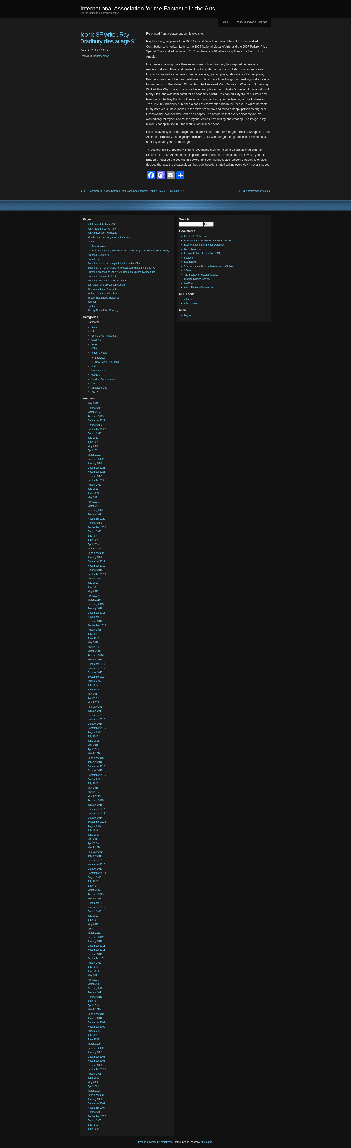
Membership (98, 370)
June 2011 (93, 971)
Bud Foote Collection (195, 236)
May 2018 (93, 642)
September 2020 (97, 527)
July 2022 (93, 437)
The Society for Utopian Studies (201, 274)
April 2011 (93, 979)
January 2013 (95, 898)
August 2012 (94, 911)
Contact (92, 306)
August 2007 (94, 1120)
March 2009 (94, 1043)
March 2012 (94, 932)
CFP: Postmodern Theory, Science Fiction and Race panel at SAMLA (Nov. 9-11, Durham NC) (133, 191)
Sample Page (95, 259)
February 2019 (96, 604)
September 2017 (97, 676)
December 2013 (96, 860)
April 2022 (93, 450)
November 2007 (96, 1108)
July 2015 (93, 783)
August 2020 (94, 531)
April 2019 (93, 595)
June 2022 (93, 442)
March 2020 (94, 548)
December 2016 (96, 715)
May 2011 (93, 975)
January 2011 (95, 992)
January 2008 (95, 1099)
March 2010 (94, 1009)
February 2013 (96, 894)
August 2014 (94, 826)
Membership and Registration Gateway (109, 237)
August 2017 (94, 681)
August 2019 (94, 578)
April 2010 (93, 1005)
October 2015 (95, 770)
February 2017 (96, 706)
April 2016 (93, 749)
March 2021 (94, 506)
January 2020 (95, 557)
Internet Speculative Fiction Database (204, 244)
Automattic (206, 1142)
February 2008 (96, 1095)
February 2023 (96, 416)
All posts (188, 299)
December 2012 (96, 903)
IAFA (94, 344)
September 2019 (97, 574)
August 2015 (94, 779)
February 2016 (96, 758)
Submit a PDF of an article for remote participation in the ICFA (121, 267)
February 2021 (96, 510)
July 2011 (93, 967)
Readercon (190, 261)
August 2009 (94, 1031)
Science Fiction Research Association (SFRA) (209, 266)
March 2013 (94, 890)
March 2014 (94, 847)
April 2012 (93, 928)
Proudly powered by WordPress (155, 1142)
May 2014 (93, 839)
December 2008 (96, 1056)
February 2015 (96, 800)
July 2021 (93, 489)
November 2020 (96, 519)
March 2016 (94, 753)
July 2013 (93, 881)
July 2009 (93, 1035)
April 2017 (93, 698)
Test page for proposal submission (106, 284)
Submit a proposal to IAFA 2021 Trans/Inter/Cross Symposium (121, 272)
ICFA (94, 348)
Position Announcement (104, 379)
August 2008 (94, 1073)
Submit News (98, 246)
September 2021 (97, 480)
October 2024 (95, 408)
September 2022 (97, 429)
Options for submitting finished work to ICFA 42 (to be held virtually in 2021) (128, 250)
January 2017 (95, 710)
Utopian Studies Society (197, 279)
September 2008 (97, 1069)
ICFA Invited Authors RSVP (102, 224)
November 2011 (96, 949)
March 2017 (94, 702)
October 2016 (95, 723)
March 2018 (94, 651)
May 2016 (93, 745)
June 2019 (93, 587)
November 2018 (96, 617)
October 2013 (95, 869)
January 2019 (95, 608)
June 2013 (93, 886)
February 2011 (96, 988)
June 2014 (93, 834)
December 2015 (96, 766)
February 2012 (96, 937)
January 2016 (95, 762)
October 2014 (95, 817)
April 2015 (93, 792)
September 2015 (97, 775)
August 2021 (94, 484)
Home (224, 22)
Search (184, 219)
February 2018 (96, 655)
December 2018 (96, 612)
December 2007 (96, 1103)
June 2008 (93, 1078)
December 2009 (96, 1022)
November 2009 (96, 1026)
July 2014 (93, 830)
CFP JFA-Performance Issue (253, 191)
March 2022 (94, 454)
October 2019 (95, 570)
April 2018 (93, 647)
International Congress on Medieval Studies (207, 240)
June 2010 (93, 1001)
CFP (93, 331)
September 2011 (97, 958)
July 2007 (93, 1125)
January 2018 (95, 659)
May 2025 (93, 403)
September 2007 (97, 1116)
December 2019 (96, 561)
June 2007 (93, 1129)
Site (93, 383)
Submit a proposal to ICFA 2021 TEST (108, 280)
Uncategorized (99, 387)
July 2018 (93, 634)
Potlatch (188, 257)
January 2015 (95, 804)
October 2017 (95, 672)
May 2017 (93, 693)
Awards (95, 327)
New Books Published (107, 362)
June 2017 (93, 689)
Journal (92, 301)
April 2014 (93, 843)
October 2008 (95, 1065)
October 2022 (95, 425)
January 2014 (95, 856)
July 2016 (93, 736)
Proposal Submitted (98, 255)
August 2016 (94, 732)
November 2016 (96, 719)
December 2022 (96, 420)
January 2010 (95, 1018)
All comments (191, 303)
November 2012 (96, 907)
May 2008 (93, 1082)
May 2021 (93, 497)
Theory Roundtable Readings (251, 22)
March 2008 (94, 1090)
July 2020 (93, 536)
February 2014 (96, 851)
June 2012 (93, 920)
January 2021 (95, 514)
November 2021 (96, 471)
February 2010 (96, 1014)
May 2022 (93, 446)
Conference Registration (104, 335)
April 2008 (93, 1086)
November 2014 (96, 813)
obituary (95, 374)
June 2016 (93, 740)
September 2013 (97, 873)
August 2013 (94, 877)
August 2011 (94, 962)
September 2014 (97, 821)
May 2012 (93, 924)
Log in (187, 315)
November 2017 (96, 668)
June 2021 (93, 493)
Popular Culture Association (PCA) (202, 253)
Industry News (101, 55)
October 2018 (95, 621)
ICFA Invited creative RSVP (102, 228)
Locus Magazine (193, 249)
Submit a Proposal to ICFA (102, 276)
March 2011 (94, 984)
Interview (100, 357)
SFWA (187, 270)
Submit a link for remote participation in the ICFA (114, 263)
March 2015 (94, 796)
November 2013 (96, 864)
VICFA (94, 391)
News (91, 241)
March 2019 (94, 600)
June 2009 (93, 1039)
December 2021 (96, 467)
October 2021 (95, 476)
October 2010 (95, 997)
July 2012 (93, 915)
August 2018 (94, 630)
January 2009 (95, 1052)
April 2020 (93, 544)
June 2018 (93, 638)
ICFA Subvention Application (103, 232)
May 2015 (93, 787)
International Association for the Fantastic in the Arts (147, 8)
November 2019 (96, 565)
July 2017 (93, 685)
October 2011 (95, 954)
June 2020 (93, 540)
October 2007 (95, 1112)
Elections (96, 340)
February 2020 (96, 553)
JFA (93, 366)
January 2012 (95, 941)
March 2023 (94, 412)
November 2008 (96, 1060)
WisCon (188, 283)
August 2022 (94, 433)
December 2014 (96, 809)
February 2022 (96, 459)
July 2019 (93, 582)
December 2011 (96, 945)
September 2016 (97, 728)
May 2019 (93, 591)
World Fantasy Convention (198, 287)
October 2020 (95, 523)
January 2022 (95, 463)
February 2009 (96, 1048)
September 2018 (97, 625)
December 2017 (96, 664)
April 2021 (93, 501)
